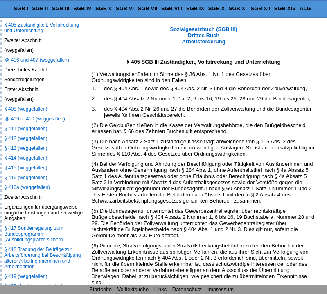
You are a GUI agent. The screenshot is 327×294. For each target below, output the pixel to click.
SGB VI (125, 8)
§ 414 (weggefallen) (25, 158)
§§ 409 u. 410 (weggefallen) (34, 119)
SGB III (61, 8)
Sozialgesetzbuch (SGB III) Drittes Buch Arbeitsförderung (203, 35)
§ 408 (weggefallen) (25, 109)
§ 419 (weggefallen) (25, 276)
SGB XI (238, 8)
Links (160, 289)
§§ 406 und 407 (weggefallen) (36, 60)
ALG (305, 8)
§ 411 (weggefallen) (25, 128)
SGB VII (148, 8)
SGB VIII (171, 8)
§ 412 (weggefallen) (25, 138)
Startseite (100, 289)
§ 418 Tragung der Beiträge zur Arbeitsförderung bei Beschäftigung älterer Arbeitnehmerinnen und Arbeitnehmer (42, 258)
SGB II (40, 8)
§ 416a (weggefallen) (27, 187)
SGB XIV (285, 8)
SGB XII (261, 8)
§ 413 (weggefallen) (25, 148)
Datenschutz (187, 289)
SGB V (103, 8)
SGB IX (195, 8)
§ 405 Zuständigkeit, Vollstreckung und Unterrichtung (41, 27)
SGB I (21, 8)
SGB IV (82, 8)
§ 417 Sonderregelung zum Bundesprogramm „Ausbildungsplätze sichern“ (34, 234)
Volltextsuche (133, 289)
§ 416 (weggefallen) (25, 177)
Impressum (220, 289)
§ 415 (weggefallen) (25, 168)
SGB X (216, 8)
